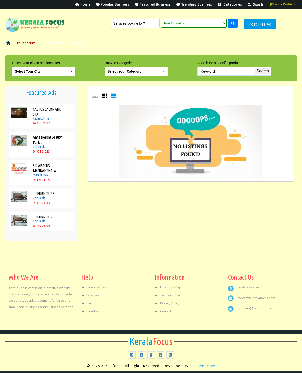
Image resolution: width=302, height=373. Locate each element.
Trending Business (194, 4)
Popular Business (112, 4)
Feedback (91, 309)
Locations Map (168, 285)
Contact (163, 309)
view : (96, 95)
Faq (87, 301)
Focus (151, 339)
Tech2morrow (202, 364)
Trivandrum (25, 41)
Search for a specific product (218, 62)
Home (82, 4)
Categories (230, 4)
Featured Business (152, 4)
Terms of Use (167, 293)
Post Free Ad (255, 22)
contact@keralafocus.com (257, 296)
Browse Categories (119, 62)
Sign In (256, 4)
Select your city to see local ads (36, 62)
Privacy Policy (167, 301)
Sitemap (90, 293)
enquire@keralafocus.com (257, 306)
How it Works (94, 285)
